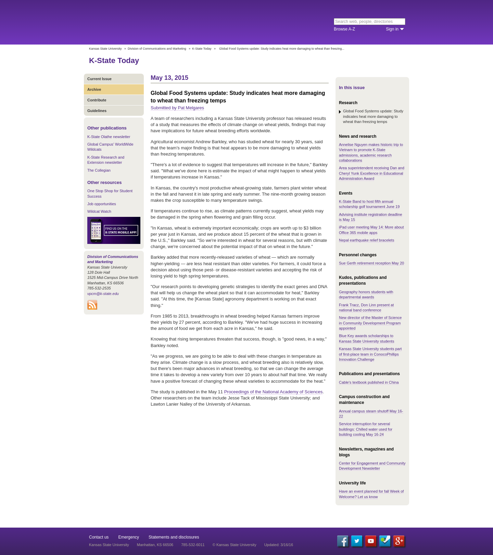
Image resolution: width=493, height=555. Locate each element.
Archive (94, 89)
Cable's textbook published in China (369, 382)
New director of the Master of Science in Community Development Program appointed (370, 323)
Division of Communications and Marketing (157, 48)
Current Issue (99, 79)
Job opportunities (101, 204)
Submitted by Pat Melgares (177, 107)
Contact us (99, 537)
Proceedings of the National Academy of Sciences (273, 391)
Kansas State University (144, 22)
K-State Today (201, 48)
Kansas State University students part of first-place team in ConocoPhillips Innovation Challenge (370, 354)
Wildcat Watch (99, 211)
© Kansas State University (234, 545)
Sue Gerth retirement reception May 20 (371, 263)
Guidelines (96, 111)
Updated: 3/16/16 (278, 545)
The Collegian (99, 170)
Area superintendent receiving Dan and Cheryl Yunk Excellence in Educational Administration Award (371, 173)
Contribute (96, 100)
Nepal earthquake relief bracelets (366, 240)
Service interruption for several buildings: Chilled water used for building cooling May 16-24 (365, 429)
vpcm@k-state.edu (103, 294)
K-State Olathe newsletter (108, 137)
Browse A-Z (344, 29)
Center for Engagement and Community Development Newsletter (372, 465)
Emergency (128, 537)
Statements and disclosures (174, 537)
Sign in (392, 29)
